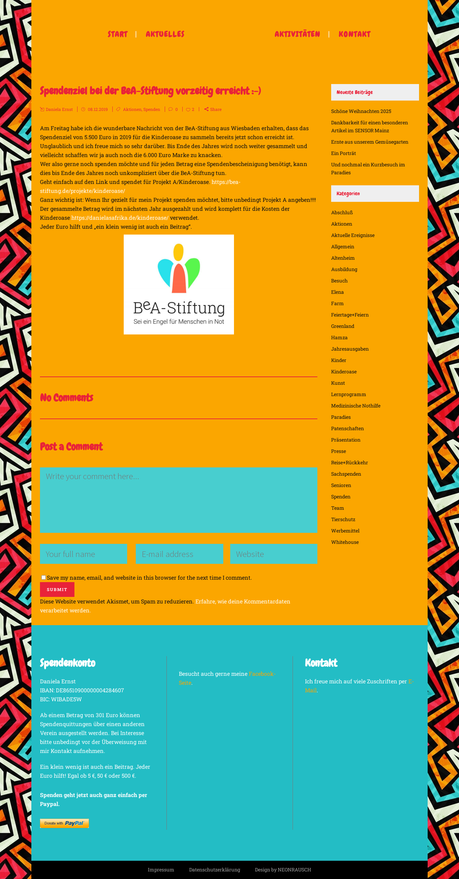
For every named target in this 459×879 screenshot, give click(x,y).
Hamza (339, 337)
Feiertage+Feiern (350, 314)
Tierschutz (343, 519)
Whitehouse (345, 542)
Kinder (338, 360)
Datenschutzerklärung (214, 869)
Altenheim (343, 258)
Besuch (339, 280)
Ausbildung (344, 269)
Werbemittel (345, 530)
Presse (338, 451)
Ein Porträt (343, 153)
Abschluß (342, 212)
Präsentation (345, 439)
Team (337, 508)
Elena (337, 292)
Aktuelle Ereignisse (353, 235)
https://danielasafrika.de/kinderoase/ (120, 217)
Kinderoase (344, 371)
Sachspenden (346, 473)
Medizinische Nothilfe (355, 405)
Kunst (338, 383)
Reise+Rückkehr (349, 462)
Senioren (341, 485)
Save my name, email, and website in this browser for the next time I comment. (149, 577)
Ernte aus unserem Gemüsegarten (369, 141)
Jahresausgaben (350, 348)
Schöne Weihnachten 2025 (361, 111)
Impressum (161, 869)
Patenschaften (347, 428)
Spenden (151, 109)
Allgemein (342, 246)
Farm (337, 303)
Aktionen (132, 109)
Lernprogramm (348, 394)
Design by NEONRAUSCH (283, 869)
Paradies (341, 417)
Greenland (342, 326)
